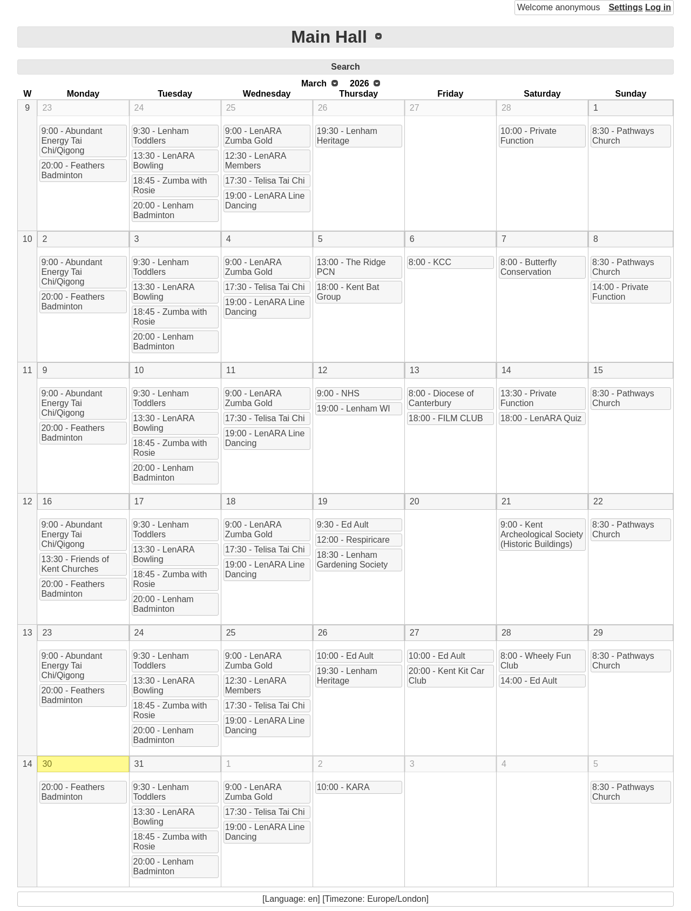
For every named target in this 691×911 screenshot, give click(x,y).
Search (345, 66)
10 (27, 239)
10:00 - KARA (343, 787)
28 (506, 107)
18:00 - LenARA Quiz (540, 418)
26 (323, 107)
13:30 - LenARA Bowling (164, 160)
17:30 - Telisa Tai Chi (265, 180)
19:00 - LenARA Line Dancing (265, 200)
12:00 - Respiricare (353, 539)
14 (506, 370)
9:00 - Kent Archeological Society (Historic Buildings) (541, 534)
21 (506, 501)
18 (231, 501)
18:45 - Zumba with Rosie (170, 185)
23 (47, 107)
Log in (658, 7)
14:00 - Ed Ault (528, 680)
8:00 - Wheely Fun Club (535, 660)
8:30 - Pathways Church (623, 135)
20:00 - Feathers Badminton (72, 170)
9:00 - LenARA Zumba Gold (253, 135)
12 (323, 370)
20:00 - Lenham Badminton (163, 210)
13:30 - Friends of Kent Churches (75, 564)
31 (139, 763)
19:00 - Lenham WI (353, 408)
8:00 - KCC (430, 262)
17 (139, 501)
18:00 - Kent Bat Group (348, 291)
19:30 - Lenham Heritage (347, 135)
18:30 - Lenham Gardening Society (352, 559)
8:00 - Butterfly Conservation (528, 267)
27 (414, 107)
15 (598, 370)
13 (414, 370)
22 (598, 501)
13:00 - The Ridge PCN (351, 267)
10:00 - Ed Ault (345, 655)
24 (139, 107)
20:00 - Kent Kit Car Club (447, 675)
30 (47, 763)
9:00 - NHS (338, 393)
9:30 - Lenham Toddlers (161, 135)
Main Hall (329, 36)
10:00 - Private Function (528, 135)
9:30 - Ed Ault (343, 524)
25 (231, 107)
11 (27, 370)
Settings (625, 7)
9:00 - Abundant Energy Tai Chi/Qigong (71, 140)
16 (47, 501)
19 (323, 501)
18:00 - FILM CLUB (446, 418)
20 (414, 501)
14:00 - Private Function (620, 291)
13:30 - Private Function (528, 398)
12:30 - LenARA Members (256, 160)
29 (598, 632)
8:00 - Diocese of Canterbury (441, 398)
